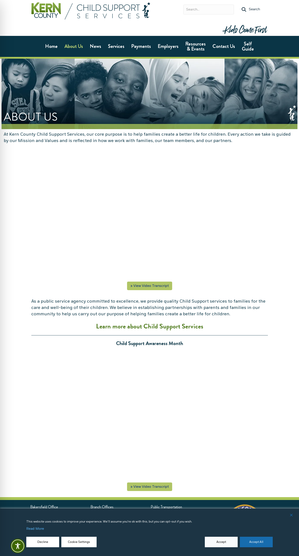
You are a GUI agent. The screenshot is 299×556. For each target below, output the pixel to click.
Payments (141, 46)
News (95, 46)
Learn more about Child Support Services (149, 326)
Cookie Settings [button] (79, 542)
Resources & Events (195, 46)
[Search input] (208, 9)
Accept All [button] (256, 542)
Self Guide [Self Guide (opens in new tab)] (248, 46)
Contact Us (223, 46)
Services (116, 46)
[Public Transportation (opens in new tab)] (166, 507)
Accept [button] (221, 542)
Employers (168, 46)
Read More (35, 529)
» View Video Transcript (149, 286)
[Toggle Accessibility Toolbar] (18, 546)
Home (51, 46)
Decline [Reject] (42, 542)
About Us (73, 46)
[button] (250, 9)
